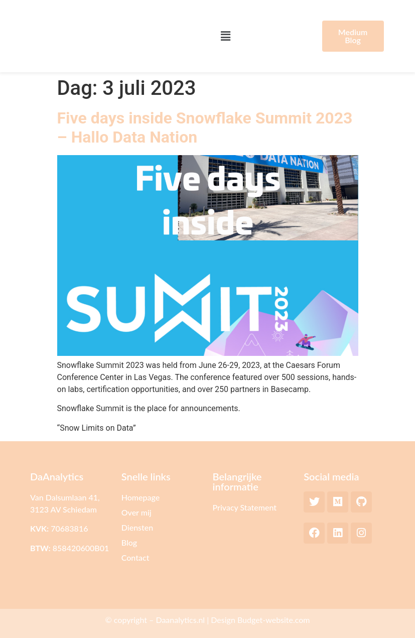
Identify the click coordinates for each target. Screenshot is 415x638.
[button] (225, 36)
